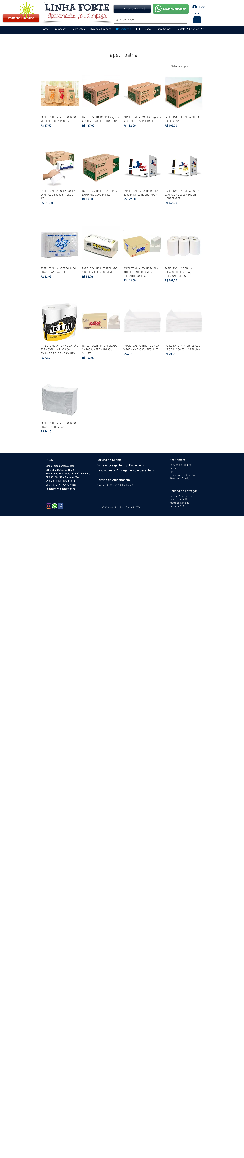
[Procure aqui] (150, 19)
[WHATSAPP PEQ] (54, 506)
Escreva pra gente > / (112, 466)
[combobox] (186, 66)
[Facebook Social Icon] (60, 506)
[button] (132, 9)
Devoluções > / (108, 471)
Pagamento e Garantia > (137, 471)
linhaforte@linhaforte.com (60, 488)
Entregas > (136, 466)
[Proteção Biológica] (21, 18)
